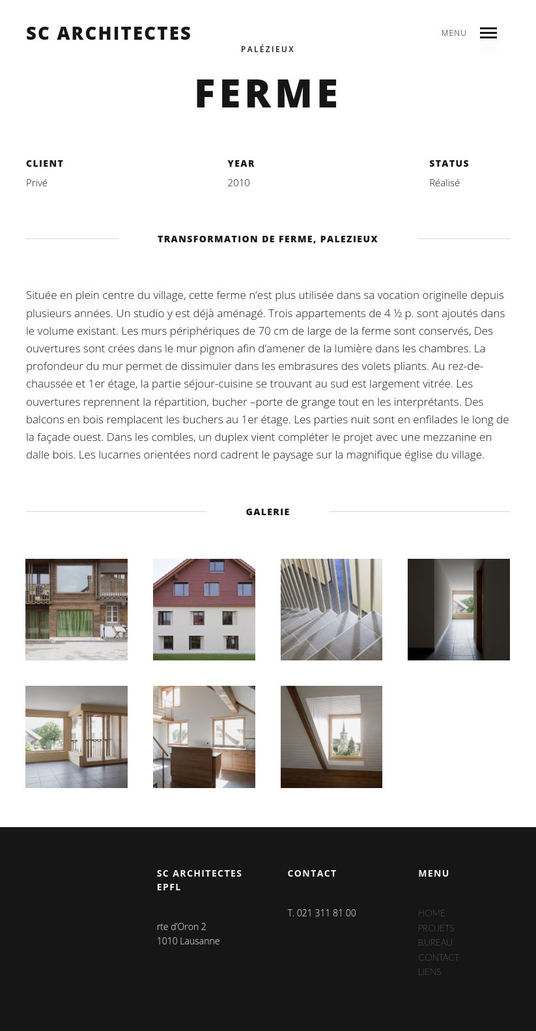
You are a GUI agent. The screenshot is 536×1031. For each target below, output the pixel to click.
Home (431, 912)
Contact (440, 956)
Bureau (436, 942)
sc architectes (109, 33)
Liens (430, 971)
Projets (437, 927)
